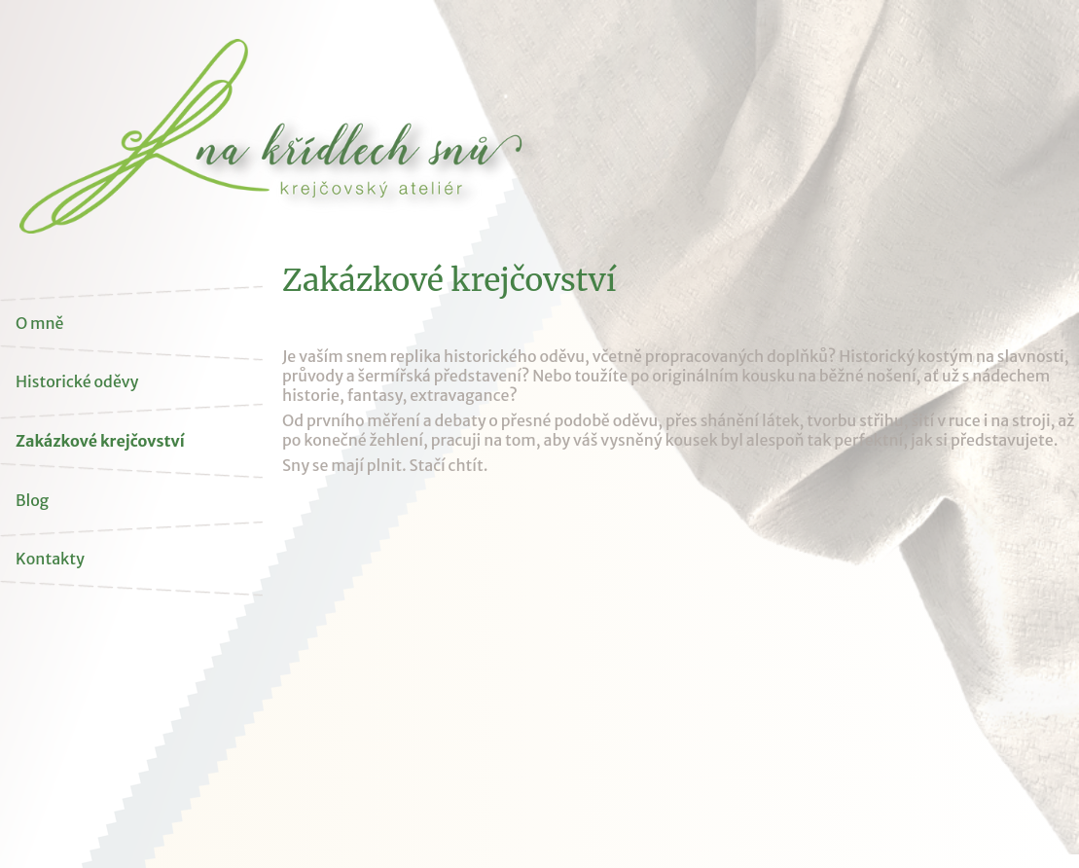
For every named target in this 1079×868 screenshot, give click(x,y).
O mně (39, 323)
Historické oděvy (77, 381)
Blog (32, 500)
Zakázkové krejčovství (100, 441)
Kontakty (50, 558)
